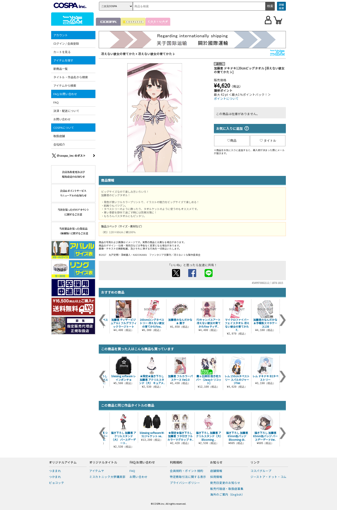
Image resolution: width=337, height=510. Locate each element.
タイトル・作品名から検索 (70, 77)
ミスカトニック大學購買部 (107, 477)
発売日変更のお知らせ (225, 483)
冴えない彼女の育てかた (118, 54)
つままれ (55, 471)
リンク (255, 462)
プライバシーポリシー (185, 483)
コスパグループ (260, 471)
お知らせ (216, 462)
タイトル (268, 140)
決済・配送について (66, 111)
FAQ (56, 102)
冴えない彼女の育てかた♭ (156, 54)
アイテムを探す (63, 60)
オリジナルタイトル (103, 462)
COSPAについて (63, 127)
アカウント (60, 35)
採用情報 (216, 477)
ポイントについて (226, 98)
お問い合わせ (62, 119)
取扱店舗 (59, 136)
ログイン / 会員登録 (66, 43)
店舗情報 (216, 471)
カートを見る (62, 52)
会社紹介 (59, 144)
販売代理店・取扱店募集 (226, 489)
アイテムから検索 (64, 85)
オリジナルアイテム (63, 462)
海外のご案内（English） (227, 494)
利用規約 (176, 462)
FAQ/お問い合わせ (65, 94)
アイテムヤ (96, 471)
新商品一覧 (60, 69)
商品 (231, 140)
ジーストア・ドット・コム (268, 477)
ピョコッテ (56, 483)
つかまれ (55, 477)
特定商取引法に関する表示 (188, 477)
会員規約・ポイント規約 (186, 471)
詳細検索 (281, 6)
